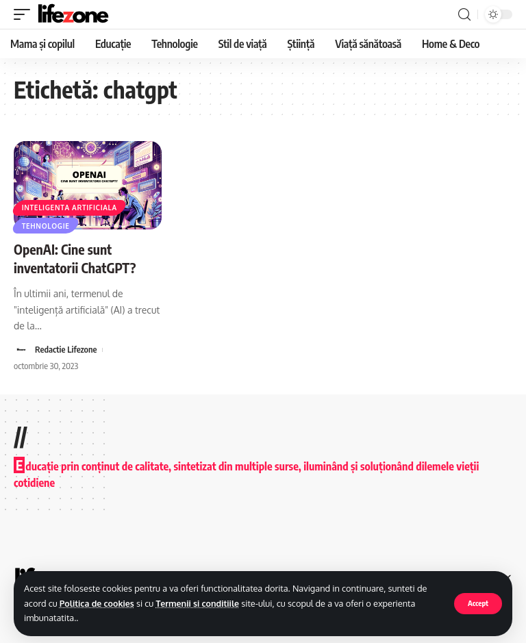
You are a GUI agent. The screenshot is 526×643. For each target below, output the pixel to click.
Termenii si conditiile (201, 603)
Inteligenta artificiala (69, 207)
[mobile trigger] (25, 14)
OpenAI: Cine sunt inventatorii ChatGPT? (76, 257)
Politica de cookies (98, 603)
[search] (464, 14)
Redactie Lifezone (66, 349)
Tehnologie (46, 225)
